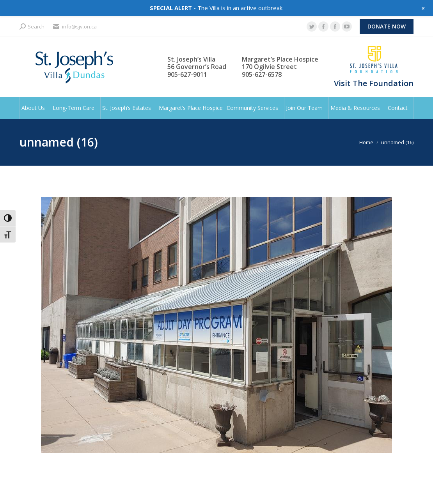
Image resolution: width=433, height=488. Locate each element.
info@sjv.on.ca (74, 26)
